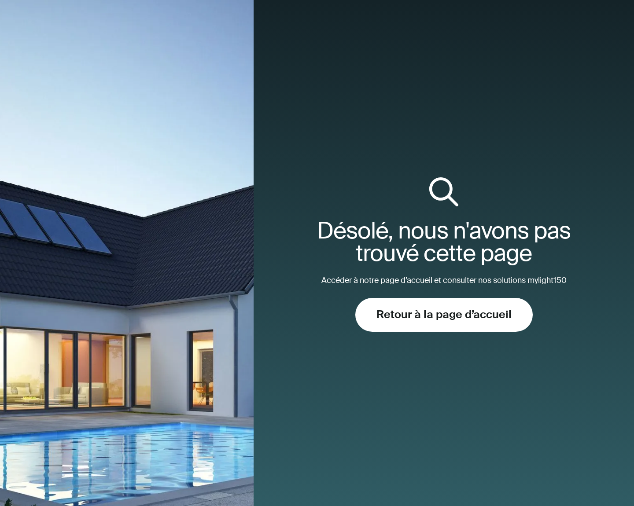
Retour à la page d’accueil (444, 315)
